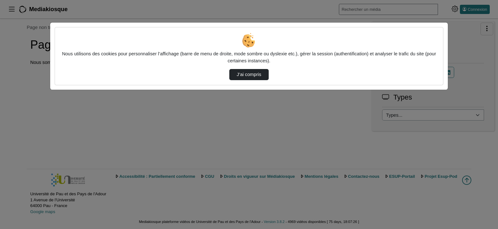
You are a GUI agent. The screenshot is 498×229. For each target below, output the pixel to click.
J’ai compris (249, 74)
